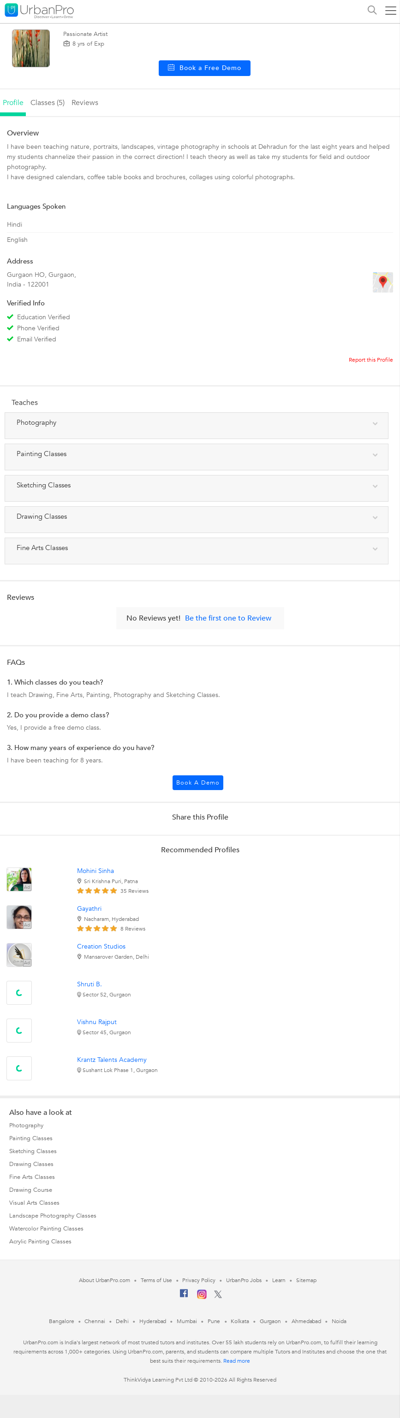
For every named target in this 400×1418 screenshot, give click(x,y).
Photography (26, 1125)
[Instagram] (202, 1297)
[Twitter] (218, 1296)
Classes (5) (47, 103)
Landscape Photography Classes (52, 1216)
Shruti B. (89, 984)
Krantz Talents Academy (112, 1059)
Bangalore (61, 1321)
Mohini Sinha (95, 871)
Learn (279, 1280)
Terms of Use (156, 1280)
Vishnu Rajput (97, 1022)
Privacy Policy (198, 1280)
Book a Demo (198, 783)
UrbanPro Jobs (244, 1280)
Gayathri (89, 908)
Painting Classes (31, 1138)
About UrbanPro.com (104, 1280)
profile (13, 103)
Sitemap (306, 1280)
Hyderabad (152, 1321)
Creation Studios (101, 946)
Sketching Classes (33, 1151)
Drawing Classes (31, 1164)
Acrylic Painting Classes (40, 1241)
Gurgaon (270, 1321)
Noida (339, 1321)
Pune (214, 1321)
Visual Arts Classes (34, 1203)
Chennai (94, 1321)
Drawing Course (30, 1190)
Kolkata (240, 1321)
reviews (85, 103)
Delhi (122, 1321)
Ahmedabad (306, 1321)
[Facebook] (184, 1297)
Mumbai (187, 1321)
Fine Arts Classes (32, 1177)
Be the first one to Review (228, 618)
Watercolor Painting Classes (46, 1229)
